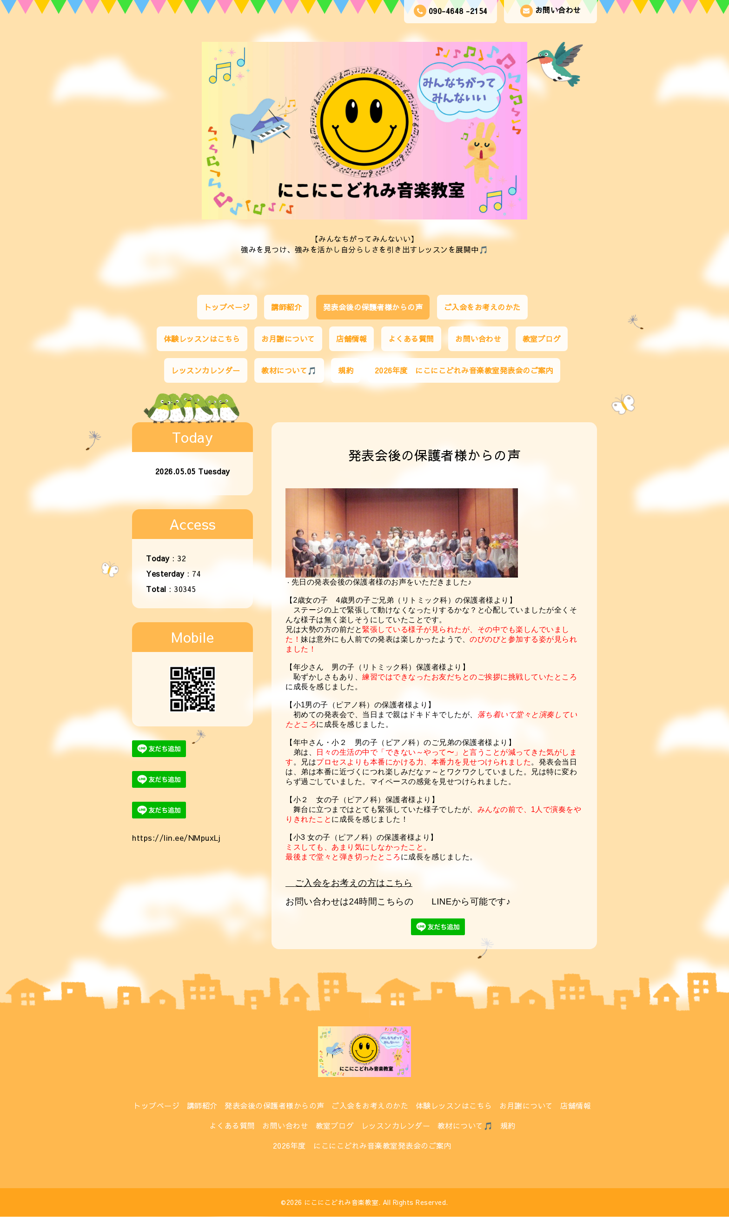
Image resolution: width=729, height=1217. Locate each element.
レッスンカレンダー (205, 370)
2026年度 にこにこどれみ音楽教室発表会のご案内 (464, 370)
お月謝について (288, 338)
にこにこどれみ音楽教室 (341, 1202)
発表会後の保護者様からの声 (373, 307)
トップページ (227, 307)
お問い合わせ (550, 11)
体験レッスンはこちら (202, 338)
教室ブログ (542, 338)
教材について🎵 (289, 370)
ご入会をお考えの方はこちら (354, 883)
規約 (345, 370)
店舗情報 (351, 338)
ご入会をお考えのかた (482, 307)
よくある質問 (411, 338)
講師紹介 (286, 307)
